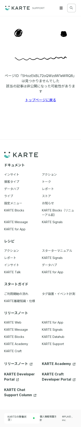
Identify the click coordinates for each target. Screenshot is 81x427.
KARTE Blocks (14, 337)
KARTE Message (16, 329)
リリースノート (18, 364)
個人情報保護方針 (48, 418)
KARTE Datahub (53, 337)
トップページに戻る (40, 100)
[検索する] (71, 8)
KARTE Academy (16, 344)
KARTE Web (12, 322)
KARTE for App (52, 322)
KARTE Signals (52, 329)
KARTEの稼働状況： (21, 418)
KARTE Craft (13, 351)
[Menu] (61, 8)
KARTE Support (53, 344)
